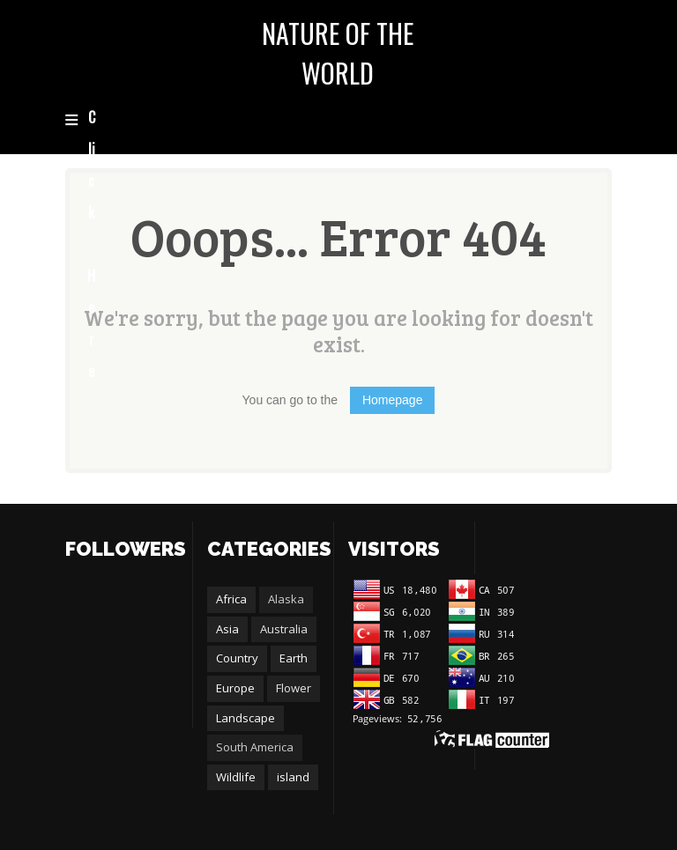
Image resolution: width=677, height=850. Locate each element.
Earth (293, 658)
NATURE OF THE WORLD (337, 52)
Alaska (286, 599)
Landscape (245, 718)
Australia (284, 629)
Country (237, 658)
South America (255, 747)
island (293, 777)
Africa (231, 599)
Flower (293, 688)
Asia (227, 629)
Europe (235, 688)
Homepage (392, 400)
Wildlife (236, 777)
